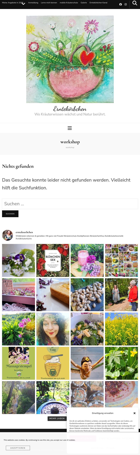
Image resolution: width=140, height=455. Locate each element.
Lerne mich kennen (49, 2)
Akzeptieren (17, 448)
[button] (134, 413)
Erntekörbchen (70, 108)
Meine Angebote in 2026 (12, 2)
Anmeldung (33, 2)
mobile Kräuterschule (69, 2)
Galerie (84, 2)
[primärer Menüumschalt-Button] (70, 128)
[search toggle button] (134, 3)
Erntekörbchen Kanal (98, 2)
